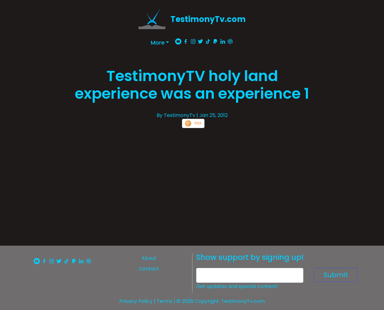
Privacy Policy (136, 301)
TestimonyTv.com (208, 19)
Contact (149, 268)
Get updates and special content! (237, 286)
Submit (335, 275)
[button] (160, 42)
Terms (164, 301)
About (148, 258)
